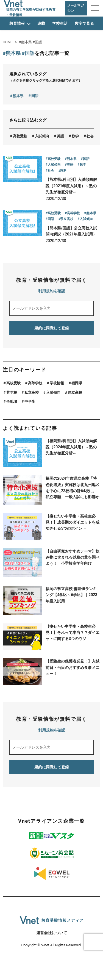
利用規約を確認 (51, 291)
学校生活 (60, 23)
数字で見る (84, 23)
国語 (34, 96)
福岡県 (76, 383)
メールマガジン (75, 8)
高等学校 (35, 383)
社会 (90, 136)
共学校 (11, 392)
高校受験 (20, 136)
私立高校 (31, 392)
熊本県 (18, 96)
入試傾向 (42, 136)
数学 (75, 136)
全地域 (11, 402)
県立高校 (75, 392)
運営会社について (51, 933)
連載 (41, 23)
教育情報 (17, 23)
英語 (60, 136)
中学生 (29, 402)
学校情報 (57, 383)
